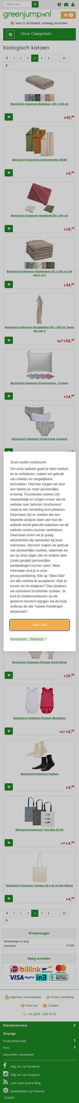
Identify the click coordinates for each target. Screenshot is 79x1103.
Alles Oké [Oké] (39, 625)
